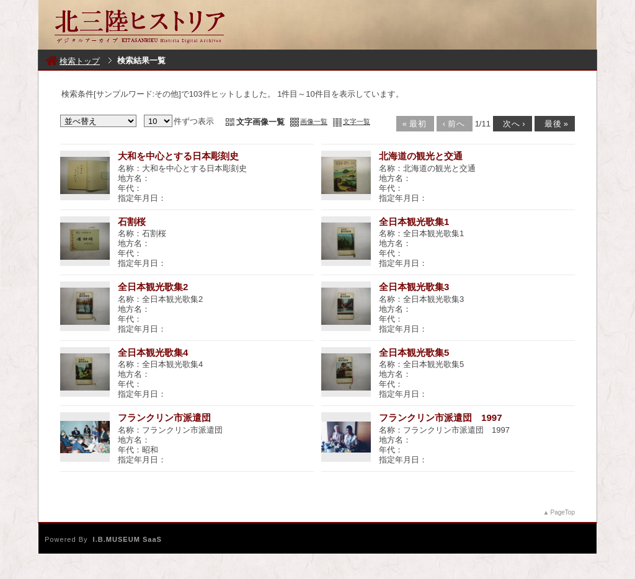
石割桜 (132, 221)
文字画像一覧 (260, 121)
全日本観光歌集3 (414, 286)
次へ (511, 123)
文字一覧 (356, 121)
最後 (554, 123)
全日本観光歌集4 (153, 352)
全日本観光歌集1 (414, 221)
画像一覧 (313, 121)
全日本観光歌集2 (153, 286)
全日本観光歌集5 (414, 352)
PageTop (563, 512)
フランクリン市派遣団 (164, 417)
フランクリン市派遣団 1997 (440, 417)
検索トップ (73, 61)
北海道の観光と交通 (421, 156)
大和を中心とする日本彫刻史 (178, 156)
